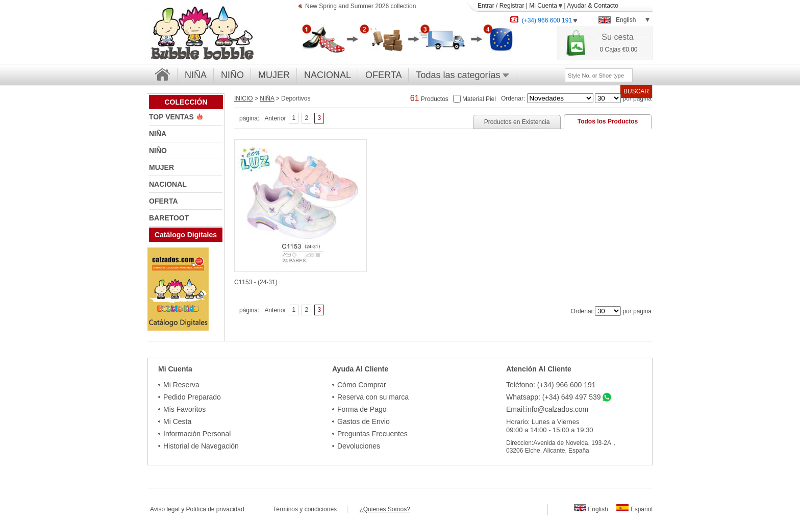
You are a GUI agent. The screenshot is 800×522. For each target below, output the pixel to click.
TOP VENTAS (172, 117)
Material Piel (479, 98)
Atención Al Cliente (538, 369)
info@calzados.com (557, 409)
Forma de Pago (362, 409)
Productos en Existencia (517, 122)
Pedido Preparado (192, 397)
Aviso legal (165, 509)
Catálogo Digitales (186, 235)
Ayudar (576, 5)
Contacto (606, 5)
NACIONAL (327, 75)
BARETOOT (169, 218)
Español (634, 509)
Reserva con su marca (373, 397)
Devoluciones (358, 446)
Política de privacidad (215, 509)
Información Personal (197, 434)
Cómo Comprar (361, 385)
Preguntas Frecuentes (372, 434)
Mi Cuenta (545, 5)
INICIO (243, 98)
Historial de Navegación (201, 446)
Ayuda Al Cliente (360, 369)
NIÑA (196, 75)
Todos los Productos (608, 121)
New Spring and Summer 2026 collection (360, 7)
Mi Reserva (181, 385)
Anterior (275, 118)
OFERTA (383, 75)
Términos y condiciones (309, 509)
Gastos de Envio (363, 421)
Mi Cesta (177, 421)
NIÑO (232, 75)
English (591, 509)
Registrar (511, 5)
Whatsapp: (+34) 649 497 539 (553, 397)
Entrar (486, 5)
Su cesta (617, 37)
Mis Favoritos (184, 409)
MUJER (274, 75)
